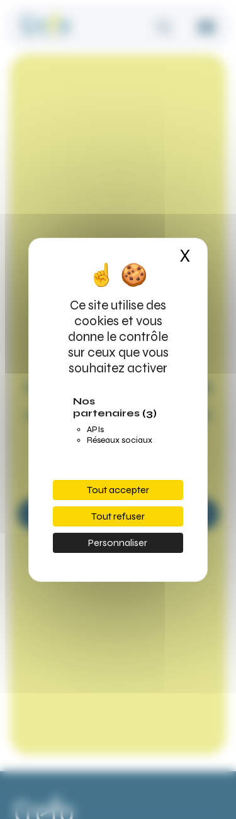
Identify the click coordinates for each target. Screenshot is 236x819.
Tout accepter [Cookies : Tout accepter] (118, 490)
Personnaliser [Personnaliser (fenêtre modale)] (117, 543)
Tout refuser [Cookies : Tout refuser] (118, 516)
